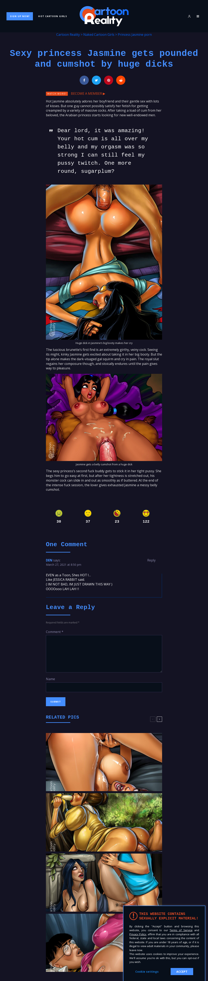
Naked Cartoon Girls (98, 34)
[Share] (84, 80)
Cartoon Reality (68, 34)
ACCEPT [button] (181, 971)
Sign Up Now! (19, 16)
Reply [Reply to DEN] (151, 560)
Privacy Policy (137, 934)
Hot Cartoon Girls (52, 16)
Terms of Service (181, 930)
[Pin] (108, 80)
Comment (54, 632)
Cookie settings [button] (147, 971)
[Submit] (120, 80)
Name (50, 679)
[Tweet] (96, 80)
